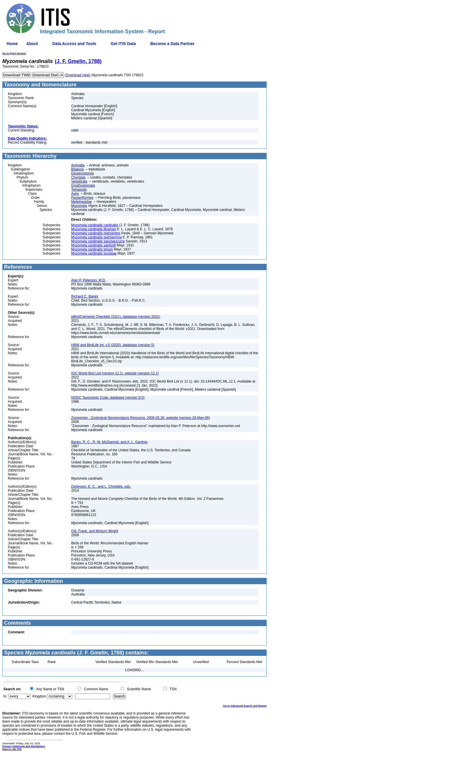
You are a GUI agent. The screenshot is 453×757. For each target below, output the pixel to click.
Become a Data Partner (172, 43)
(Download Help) (77, 75)
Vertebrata (79, 181)
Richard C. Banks (84, 296)
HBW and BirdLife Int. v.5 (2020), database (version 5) (112, 345)
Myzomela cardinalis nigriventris (95, 233)
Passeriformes (82, 198)
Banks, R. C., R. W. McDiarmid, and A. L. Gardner (109, 442)
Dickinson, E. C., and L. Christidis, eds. (101, 487)
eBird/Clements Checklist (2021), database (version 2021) (115, 317)
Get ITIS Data (123, 43)
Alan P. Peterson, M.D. (88, 280)
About (32, 43)
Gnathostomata (83, 185)
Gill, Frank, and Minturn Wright (94, 531)
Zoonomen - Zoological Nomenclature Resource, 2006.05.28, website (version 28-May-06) (140, 418)
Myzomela (79, 206)
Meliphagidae (81, 202)
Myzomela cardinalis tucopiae (93, 253)
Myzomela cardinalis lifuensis (93, 229)
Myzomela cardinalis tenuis (92, 249)
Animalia (77, 165)
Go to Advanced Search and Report (245, 705)
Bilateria (77, 169)
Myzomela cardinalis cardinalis (94, 225)
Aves (75, 194)
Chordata (78, 177)
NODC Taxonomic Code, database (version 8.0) (107, 398)
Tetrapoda (78, 190)
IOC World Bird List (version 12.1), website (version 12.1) (115, 373)
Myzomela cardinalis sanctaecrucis (98, 241)
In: (5, 696)
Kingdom (39, 696)
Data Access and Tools (74, 43)
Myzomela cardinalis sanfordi (93, 245)
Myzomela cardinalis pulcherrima (96, 237)
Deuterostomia (82, 173)
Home (12, 43)
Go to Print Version (14, 53)
